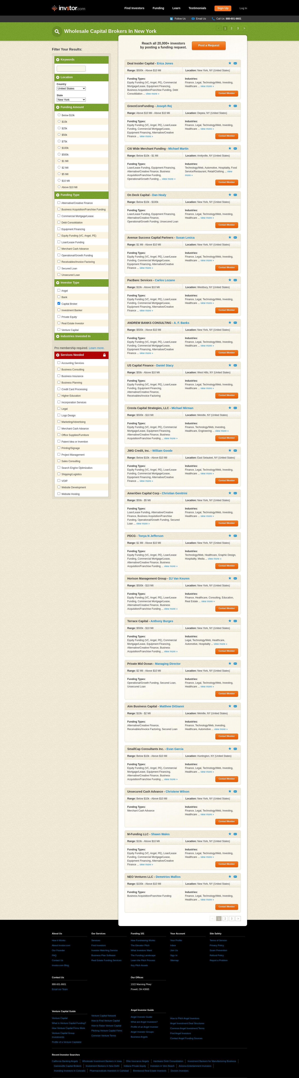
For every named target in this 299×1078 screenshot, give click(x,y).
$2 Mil (63, 167)
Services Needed (72, 354)
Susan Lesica (185, 237)
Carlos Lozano (165, 280)
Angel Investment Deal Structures (187, 1023)
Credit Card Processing (72, 389)
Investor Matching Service (104, 950)
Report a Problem (219, 960)
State (60, 95)
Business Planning (70, 382)
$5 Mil (63, 174)
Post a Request (208, 45)
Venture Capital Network (103, 1015)
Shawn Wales (160, 834)
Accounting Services (71, 363)
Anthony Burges (162, 621)
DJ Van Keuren (179, 578)
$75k (62, 141)
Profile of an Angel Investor (144, 1027)
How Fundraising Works (143, 940)
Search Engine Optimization (75, 467)
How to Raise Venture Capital (106, 1025)
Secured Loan (67, 268)
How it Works (58, 940)
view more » (152, 93)
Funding (158, 8)
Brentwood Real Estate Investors (149, 1070)
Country (61, 84)
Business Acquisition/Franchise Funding (81, 209)
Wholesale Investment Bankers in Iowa (102, 1061)
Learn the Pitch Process (143, 960)
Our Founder (58, 950)
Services (95, 940)
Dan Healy (159, 195)
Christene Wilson (177, 791)
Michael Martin (178, 148)
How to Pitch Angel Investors (184, 1018)
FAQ (54, 955)
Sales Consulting (69, 461)
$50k (62, 134)
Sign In (173, 955)
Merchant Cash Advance (73, 248)
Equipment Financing (71, 229)
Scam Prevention (218, 950)
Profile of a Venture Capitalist (66, 1042)
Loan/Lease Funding (71, 242)
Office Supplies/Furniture (73, 435)
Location (67, 77)
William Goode (162, 450)
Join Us (174, 950)
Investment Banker (70, 310)
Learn (176, 8)
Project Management (71, 454)
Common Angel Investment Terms (187, 1028)
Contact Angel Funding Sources (186, 1038)
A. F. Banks (181, 322)
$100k (63, 147)
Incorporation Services (72, 402)
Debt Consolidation (70, 222)
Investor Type (70, 282)
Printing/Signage (69, 448)
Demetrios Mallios (168, 876)
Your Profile (176, 940)
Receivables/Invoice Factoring (76, 261)
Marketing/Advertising (72, 421)
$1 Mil (63, 161)
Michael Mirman (182, 408)
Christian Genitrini (174, 493)
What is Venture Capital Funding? (69, 1023)
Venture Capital (68, 330)
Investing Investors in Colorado (69, 1070)
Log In (243, 8)
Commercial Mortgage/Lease (75, 216)
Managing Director (168, 663)
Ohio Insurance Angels (137, 1061)
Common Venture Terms (103, 1035)
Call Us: (228, 18)
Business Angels (139, 1037)
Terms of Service (218, 940)
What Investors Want (141, 950)
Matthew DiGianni (172, 706)
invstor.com (68, 8)
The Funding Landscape (143, 955)
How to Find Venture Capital (105, 1020)
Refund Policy (217, 955)
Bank (62, 297)
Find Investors (135, 8)
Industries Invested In (76, 336)
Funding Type (70, 194)
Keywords (68, 59)
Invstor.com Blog (60, 965)
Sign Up (222, 8)
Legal (63, 408)
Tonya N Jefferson (150, 536)
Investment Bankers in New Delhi (102, 1066)
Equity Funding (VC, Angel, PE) (77, 235)
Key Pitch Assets (139, 965)
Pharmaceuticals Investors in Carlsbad (109, 1070)
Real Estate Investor (71, 323)
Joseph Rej (164, 106)
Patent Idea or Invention (73, 441)
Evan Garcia (175, 749)
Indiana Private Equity (135, 1066)
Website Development (72, 487)
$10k (62, 121)
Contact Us (57, 960)
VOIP (62, 480)
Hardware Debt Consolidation (168, 1061)
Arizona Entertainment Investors (195, 1066)
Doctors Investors (180, 1070)
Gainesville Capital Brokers (67, 1066)
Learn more (96, 348)
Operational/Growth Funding (75, 255)
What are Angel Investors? (144, 1022)
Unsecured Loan (69, 274)
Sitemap (174, 960)
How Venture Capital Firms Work (68, 1028)
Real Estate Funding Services (106, 960)
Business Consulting (71, 369)
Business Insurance (70, 376)
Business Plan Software (103, 955)
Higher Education (69, 395)
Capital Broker (67, 303)
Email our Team (60, 989)
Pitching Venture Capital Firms (106, 1030)
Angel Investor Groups (142, 1032)
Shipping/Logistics (70, 474)
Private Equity (67, 316)
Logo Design (67, 415)
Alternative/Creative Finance (75, 203)
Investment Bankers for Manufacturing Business (211, 1061)
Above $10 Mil (67, 187)
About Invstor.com (61, 945)
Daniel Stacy (164, 365)
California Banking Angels (65, 1061)
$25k (62, 128)
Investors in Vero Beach (162, 1066)
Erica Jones (165, 63)
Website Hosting (69, 494)
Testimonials (197, 8)
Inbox (173, 945)
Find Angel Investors (180, 1033)
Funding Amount (72, 107)
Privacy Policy (217, 945)
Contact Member (235, 63)
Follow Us (180, 18)
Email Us (201, 18)
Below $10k (66, 115)
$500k (63, 154)
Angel (63, 290)
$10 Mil (64, 180)
